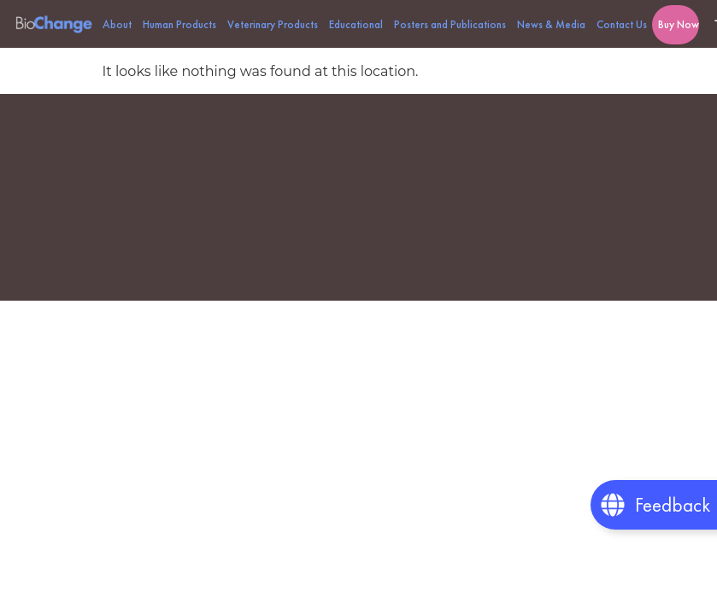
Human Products (179, 24)
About (117, 24)
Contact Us (622, 24)
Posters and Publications (450, 24)
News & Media (551, 24)
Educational (356, 24)
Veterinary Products (272, 24)
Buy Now (678, 24)
